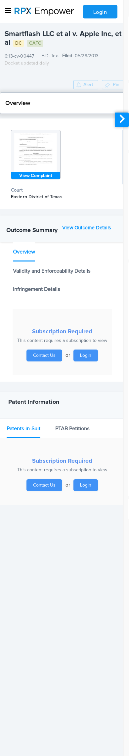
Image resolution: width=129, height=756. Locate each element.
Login (100, 12)
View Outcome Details (86, 227)
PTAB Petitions (72, 428)
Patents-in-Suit (23, 428)
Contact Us (44, 355)
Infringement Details (36, 289)
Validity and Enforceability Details (51, 271)
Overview (24, 252)
